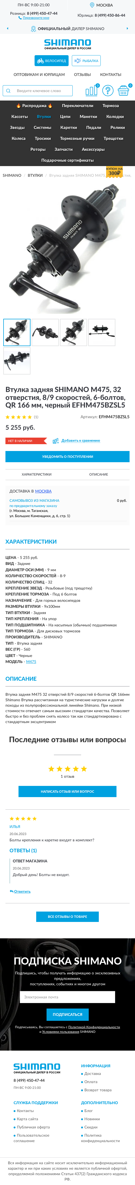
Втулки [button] (44, 117)
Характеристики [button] (36, 474)
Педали (93, 128)
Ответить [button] (20, 892)
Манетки (88, 117)
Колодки (115, 117)
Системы (42, 128)
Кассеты (19, 117)
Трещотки (113, 139)
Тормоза (111, 106)
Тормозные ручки (77, 139)
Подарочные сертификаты (67, 160)
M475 (31, 662)
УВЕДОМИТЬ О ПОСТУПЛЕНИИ (67, 456)
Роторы (37, 150)
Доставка (92, 1074)
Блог (88, 1111)
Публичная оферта (33, 1127)
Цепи (65, 117)
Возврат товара (98, 1090)
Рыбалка (90, 61)
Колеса (19, 139)
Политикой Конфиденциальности (94, 1027)
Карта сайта (27, 1119)
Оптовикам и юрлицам (39, 75)
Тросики (43, 139)
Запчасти (64, 150)
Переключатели (77, 106)
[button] (34, 17)
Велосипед (55, 61)
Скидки (90, 1127)
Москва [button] (43, 491)
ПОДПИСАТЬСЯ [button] (67, 1015)
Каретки (68, 128)
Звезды (17, 128)
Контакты (110, 75)
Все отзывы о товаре (67, 916)
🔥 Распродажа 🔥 (34, 106)
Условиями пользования (60, 1031)
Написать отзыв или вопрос (67, 791)
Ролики (118, 128)
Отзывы (82, 75)
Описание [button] (98, 474)
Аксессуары (93, 150)
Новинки (92, 1119)
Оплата (90, 1082)
